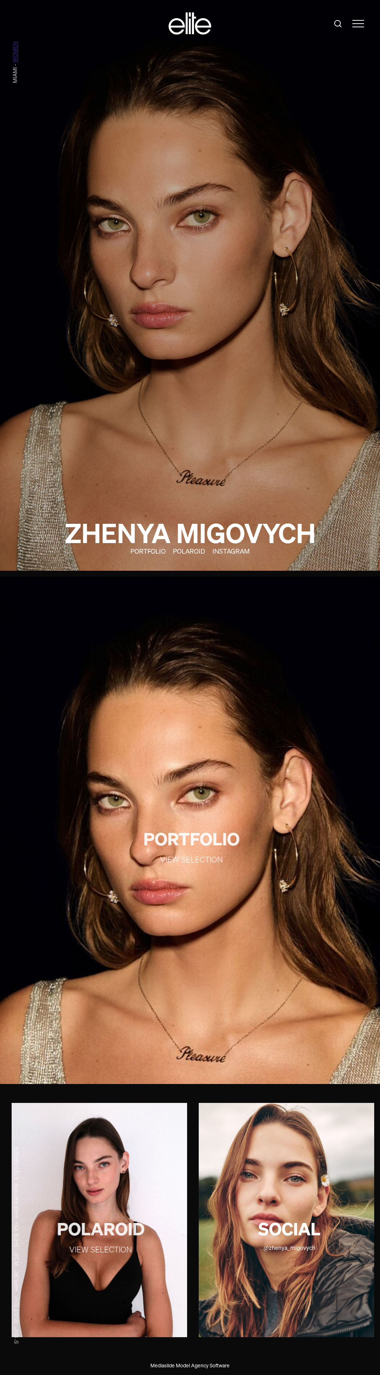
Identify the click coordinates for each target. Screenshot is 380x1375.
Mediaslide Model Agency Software (190, 1365)
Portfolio (148, 551)
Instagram (231, 551)
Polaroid (189, 551)
